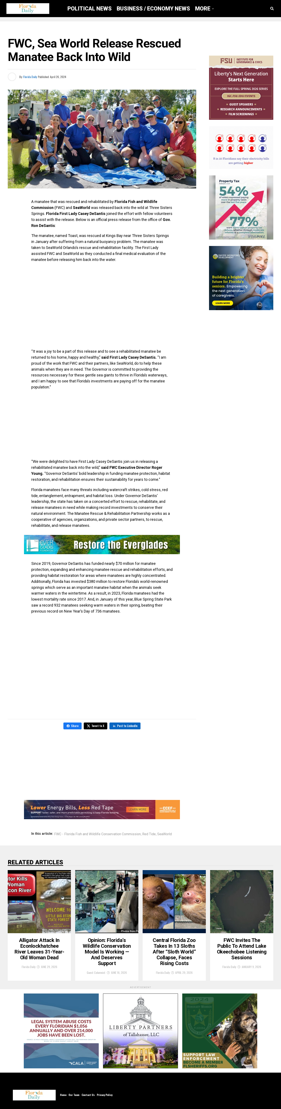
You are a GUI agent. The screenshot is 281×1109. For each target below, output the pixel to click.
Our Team (74, 1095)
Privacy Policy (104, 1095)
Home (63, 1095)
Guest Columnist (96, 972)
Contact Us (88, 1095)
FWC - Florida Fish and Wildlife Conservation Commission (97, 834)
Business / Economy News (153, 8)
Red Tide (149, 834)
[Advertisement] (102, 424)
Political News (89, 8)
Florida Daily (30, 76)
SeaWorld (164, 834)
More (202, 8)
